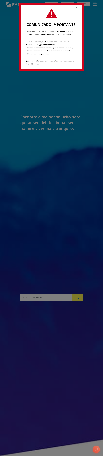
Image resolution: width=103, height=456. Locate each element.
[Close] (76, 7)
